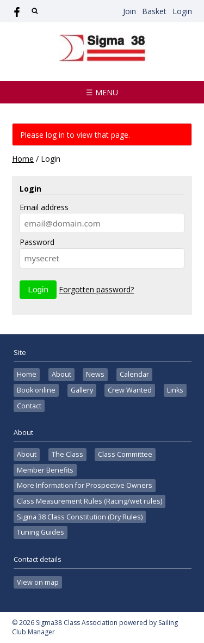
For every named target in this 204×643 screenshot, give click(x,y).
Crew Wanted (130, 390)
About (61, 374)
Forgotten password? (96, 289)
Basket (154, 11)
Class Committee (125, 454)
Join (129, 11)
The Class (67, 454)
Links (175, 390)
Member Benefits (45, 470)
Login (182, 11)
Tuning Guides (40, 532)
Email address (44, 207)
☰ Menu (102, 92)
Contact (29, 406)
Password (37, 242)
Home (23, 159)
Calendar (134, 374)
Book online (36, 390)
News (95, 374)
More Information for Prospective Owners (84, 485)
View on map (38, 582)
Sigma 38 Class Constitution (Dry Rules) (80, 517)
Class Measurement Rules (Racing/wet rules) (89, 501)
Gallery (82, 390)
